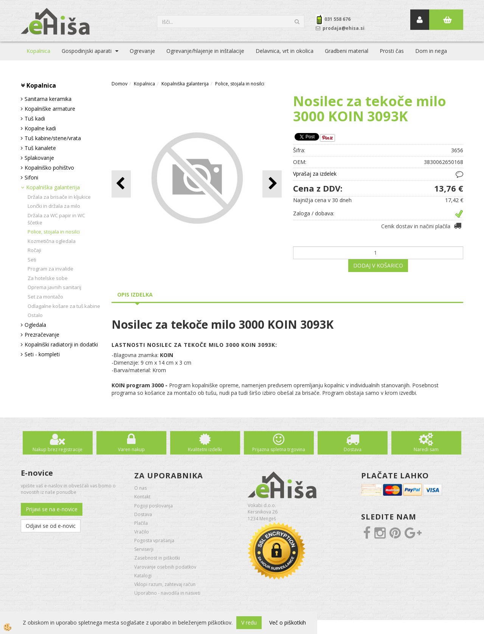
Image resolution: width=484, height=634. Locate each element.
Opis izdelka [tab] (135, 294)
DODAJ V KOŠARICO (378, 265)
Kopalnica (38, 50)
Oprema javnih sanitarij (54, 287)
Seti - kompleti (42, 354)
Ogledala (35, 324)
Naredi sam (426, 449)
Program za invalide (50, 268)
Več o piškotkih (287, 622)
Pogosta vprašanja (154, 540)
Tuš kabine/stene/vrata (53, 138)
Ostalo (35, 315)
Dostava (352, 449)
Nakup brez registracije (57, 449)
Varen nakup (131, 449)
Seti (32, 259)
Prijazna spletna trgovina (278, 449)
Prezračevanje (42, 334)
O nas (140, 488)
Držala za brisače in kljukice (59, 196)
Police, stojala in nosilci (54, 231)
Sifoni (31, 177)
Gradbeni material (346, 50)
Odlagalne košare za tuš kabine (64, 306)
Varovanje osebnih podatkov (165, 567)
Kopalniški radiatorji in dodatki (61, 344)
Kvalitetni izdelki (205, 449)
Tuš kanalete (40, 148)
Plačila (141, 523)
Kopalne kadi (40, 128)
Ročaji (34, 250)
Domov (119, 83)
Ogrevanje (142, 50)
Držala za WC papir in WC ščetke (56, 219)
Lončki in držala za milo (54, 206)
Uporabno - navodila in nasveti (167, 593)
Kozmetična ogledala (52, 241)
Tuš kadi (35, 118)
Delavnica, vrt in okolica (284, 50)
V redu (249, 622)
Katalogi (143, 575)
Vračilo (141, 532)
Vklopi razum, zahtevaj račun (164, 584)
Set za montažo (45, 296)
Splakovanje (39, 157)
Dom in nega (431, 50)
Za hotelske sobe (48, 278)
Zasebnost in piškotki (157, 558)
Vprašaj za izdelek (315, 173)
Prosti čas (392, 50)
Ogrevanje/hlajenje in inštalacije (205, 50)
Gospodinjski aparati (87, 50)
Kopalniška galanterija (53, 187)
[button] (272, 183)
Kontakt (142, 496)
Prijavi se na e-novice (52, 509)
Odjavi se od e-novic (51, 525)
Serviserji (144, 549)
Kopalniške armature (50, 108)
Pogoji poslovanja (153, 506)
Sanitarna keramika (48, 98)
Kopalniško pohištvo (49, 167)
